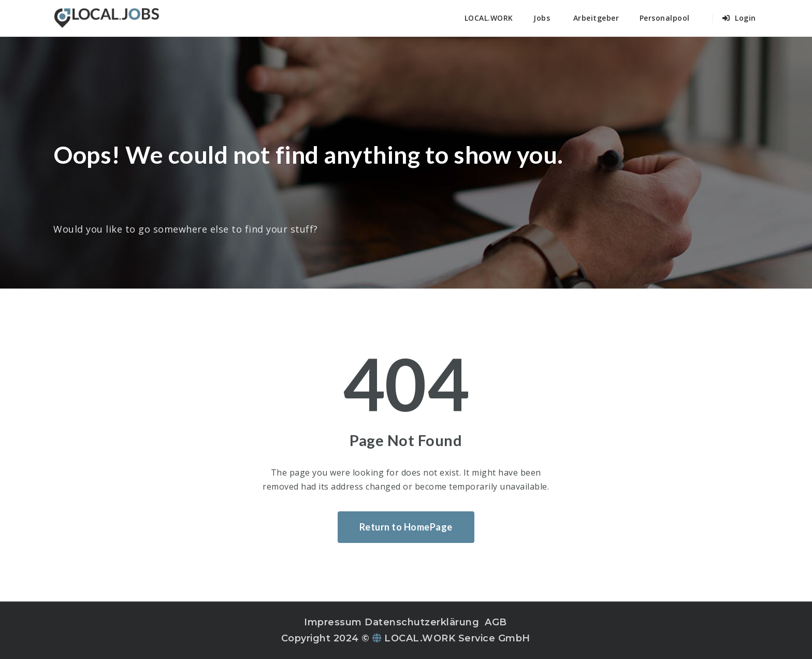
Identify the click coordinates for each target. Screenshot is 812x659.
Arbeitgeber (596, 18)
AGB (496, 622)
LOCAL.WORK (489, 18)
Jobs (541, 18)
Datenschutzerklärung (422, 622)
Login (739, 18)
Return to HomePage (406, 527)
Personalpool (665, 18)
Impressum (333, 622)
